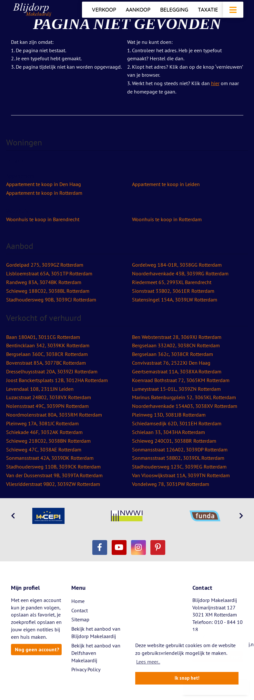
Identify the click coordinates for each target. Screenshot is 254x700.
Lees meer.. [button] (148, 661)
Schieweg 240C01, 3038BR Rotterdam (174, 441)
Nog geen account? (37, 649)
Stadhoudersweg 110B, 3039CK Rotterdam (53, 466)
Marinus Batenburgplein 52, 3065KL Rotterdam (184, 397)
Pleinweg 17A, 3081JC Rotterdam (42, 423)
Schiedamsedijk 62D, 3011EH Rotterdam (176, 423)
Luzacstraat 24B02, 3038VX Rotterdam (48, 397)
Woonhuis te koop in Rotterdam (167, 219)
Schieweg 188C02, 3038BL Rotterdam (47, 291)
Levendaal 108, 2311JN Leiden (40, 389)
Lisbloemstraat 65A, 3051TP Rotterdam (49, 273)
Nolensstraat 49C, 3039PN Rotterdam (47, 406)
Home (78, 601)
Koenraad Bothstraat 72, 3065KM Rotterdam (180, 380)
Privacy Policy (85, 669)
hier (215, 83)
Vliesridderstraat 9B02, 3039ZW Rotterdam (53, 484)
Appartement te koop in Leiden (166, 184)
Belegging (174, 9)
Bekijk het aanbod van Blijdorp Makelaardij (95, 632)
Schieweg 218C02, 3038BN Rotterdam (48, 441)
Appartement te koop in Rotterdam (44, 193)
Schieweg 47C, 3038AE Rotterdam (43, 449)
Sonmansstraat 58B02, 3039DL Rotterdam (178, 458)
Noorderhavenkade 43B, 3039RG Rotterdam (180, 273)
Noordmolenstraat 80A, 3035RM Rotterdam (54, 414)
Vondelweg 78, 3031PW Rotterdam (170, 484)
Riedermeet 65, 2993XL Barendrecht (171, 282)
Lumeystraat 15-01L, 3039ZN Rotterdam (176, 389)
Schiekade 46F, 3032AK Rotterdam (44, 432)
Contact (79, 610)
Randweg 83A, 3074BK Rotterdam (43, 282)
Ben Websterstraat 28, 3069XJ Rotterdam (176, 337)
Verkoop (104, 9)
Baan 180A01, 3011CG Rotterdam (43, 337)
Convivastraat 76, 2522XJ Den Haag (171, 363)
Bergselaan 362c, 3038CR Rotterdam (172, 354)
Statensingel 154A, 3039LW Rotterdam (174, 299)
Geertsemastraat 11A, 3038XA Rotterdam (176, 371)
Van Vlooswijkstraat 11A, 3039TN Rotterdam (181, 475)
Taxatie (208, 9)
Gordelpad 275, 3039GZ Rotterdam (44, 264)
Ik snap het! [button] (187, 678)
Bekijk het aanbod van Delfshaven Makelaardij (95, 653)
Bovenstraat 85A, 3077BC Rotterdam (46, 363)
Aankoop (138, 9)
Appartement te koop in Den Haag (43, 184)
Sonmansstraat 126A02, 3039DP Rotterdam (180, 449)
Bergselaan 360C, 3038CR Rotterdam (47, 354)
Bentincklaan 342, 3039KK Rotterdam (47, 345)
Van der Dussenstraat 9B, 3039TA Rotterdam (54, 475)
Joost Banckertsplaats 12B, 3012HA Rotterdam (57, 380)
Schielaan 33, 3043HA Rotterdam (168, 432)
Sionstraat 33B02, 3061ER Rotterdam (173, 291)
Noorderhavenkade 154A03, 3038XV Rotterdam (184, 406)
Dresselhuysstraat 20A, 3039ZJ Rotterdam (51, 371)
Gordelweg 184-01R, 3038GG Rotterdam (177, 264)
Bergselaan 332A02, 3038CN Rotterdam (176, 345)
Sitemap (80, 619)
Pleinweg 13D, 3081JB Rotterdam (169, 414)
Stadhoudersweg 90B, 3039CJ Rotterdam (51, 299)
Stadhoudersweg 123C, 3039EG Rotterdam (179, 466)
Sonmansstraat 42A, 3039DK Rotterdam (50, 458)
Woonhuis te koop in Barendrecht (42, 219)
